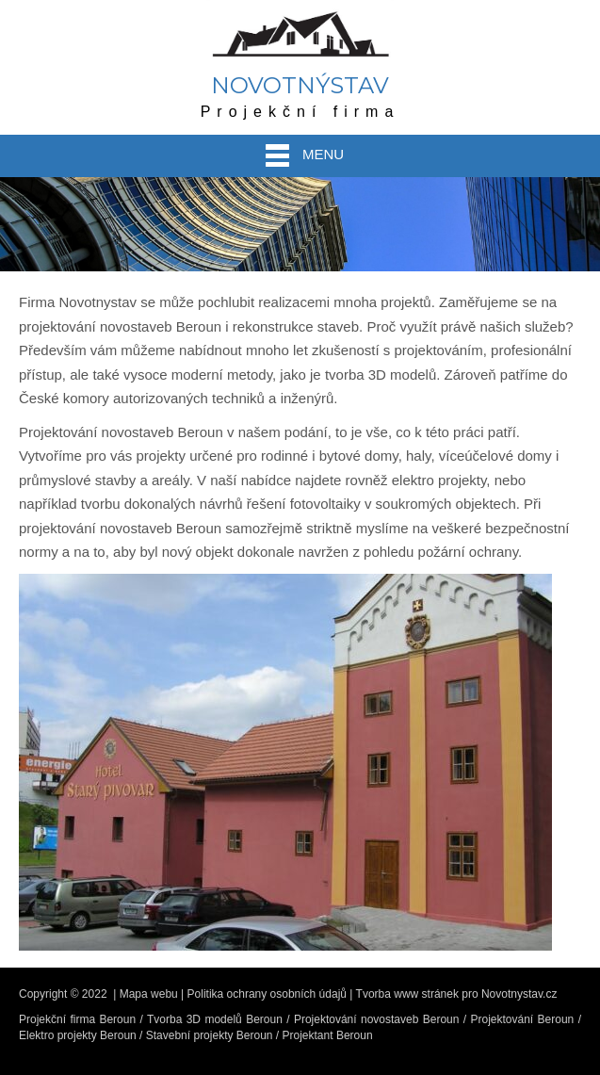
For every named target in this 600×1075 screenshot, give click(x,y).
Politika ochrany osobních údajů (267, 994)
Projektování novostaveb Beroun (377, 1019)
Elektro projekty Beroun (78, 1035)
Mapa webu (149, 994)
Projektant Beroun (328, 1035)
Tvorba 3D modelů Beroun (215, 1019)
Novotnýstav (300, 85)
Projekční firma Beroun (77, 1019)
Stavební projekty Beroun (209, 1035)
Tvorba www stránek (407, 994)
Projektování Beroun (523, 1019)
